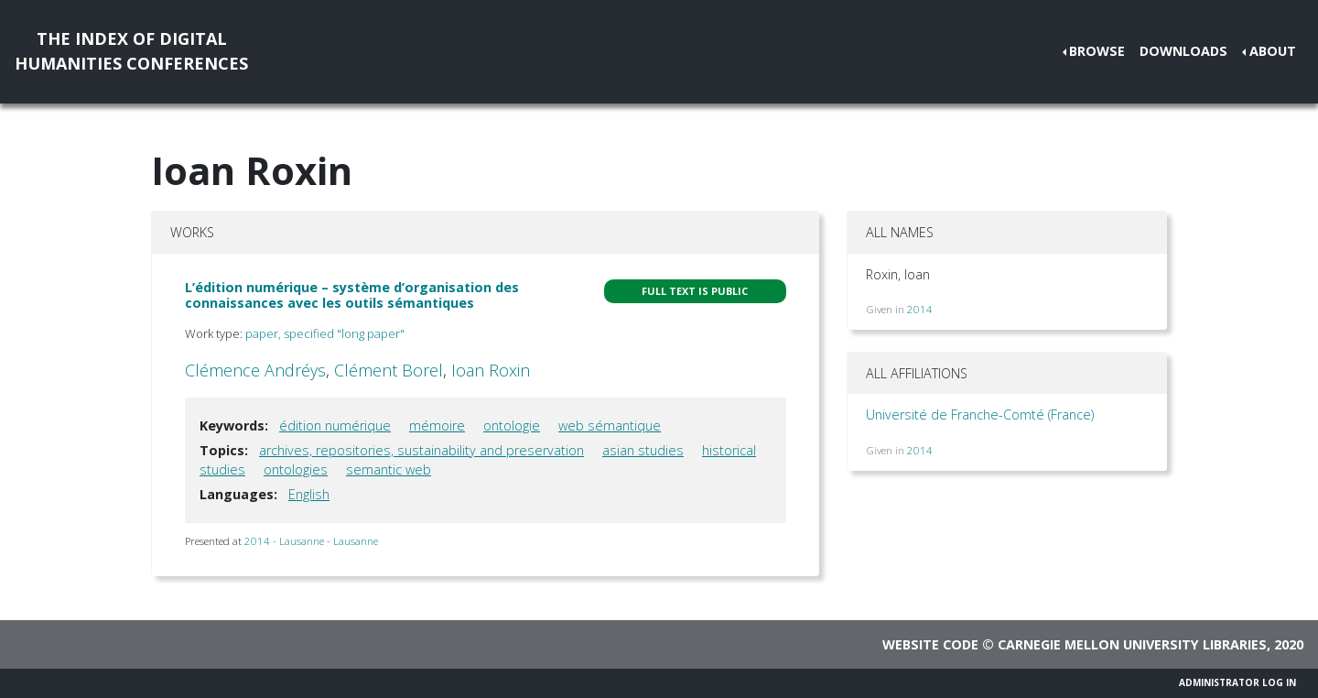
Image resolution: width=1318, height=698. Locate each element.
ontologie (511, 425)
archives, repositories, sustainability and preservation (421, 450)
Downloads (1183, 51)
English (309, 494)
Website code (930, 644)
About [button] (1272, 51)
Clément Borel (388, 370)
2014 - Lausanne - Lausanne (311, 541)
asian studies (643, 450)
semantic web (388, 469)
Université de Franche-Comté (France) (980, 414)
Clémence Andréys (255, 370)
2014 (920, 309)
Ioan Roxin (490, 370)
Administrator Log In (1237, 682)
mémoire (437, 425)
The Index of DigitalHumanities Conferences (131, 50)
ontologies (296, 469)
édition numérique (335, 425)
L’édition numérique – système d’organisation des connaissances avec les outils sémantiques (352, 294)
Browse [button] (1097, 51)
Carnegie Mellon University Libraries (1132, 644)
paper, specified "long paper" (325, 333)
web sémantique (609, 425)
